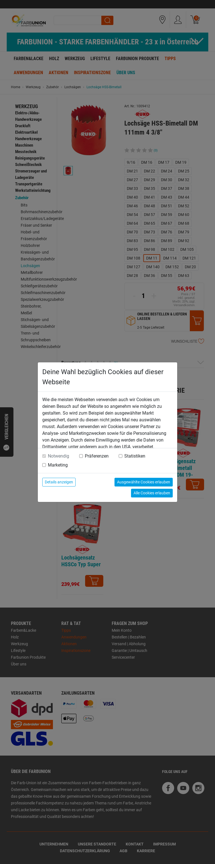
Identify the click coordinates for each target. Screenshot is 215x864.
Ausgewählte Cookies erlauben (143, 482)
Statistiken (134, 456)
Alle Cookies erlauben (152, 493)
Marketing (58, 465)
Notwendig (58, 456)
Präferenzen (97, 456)
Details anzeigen (59, 482)
